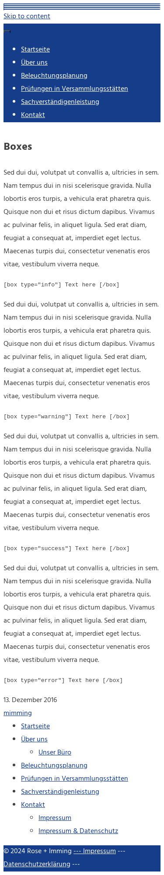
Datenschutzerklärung (36, 865)
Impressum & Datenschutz (78, 831)
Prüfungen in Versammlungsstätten (74, 89)
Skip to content (26, 17)
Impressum (54, 818)
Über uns (34, 63)
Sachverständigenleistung (60, 102)
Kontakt (33, 115)
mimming (17, 713)
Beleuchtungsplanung (54, 76)
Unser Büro (54, 753)
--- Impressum (94, 851)
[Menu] (6, 31)
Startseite (35, 50)
